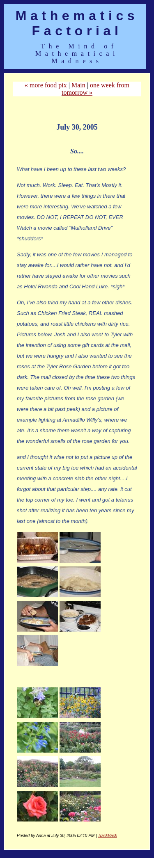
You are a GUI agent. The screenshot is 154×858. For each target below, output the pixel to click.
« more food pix (46, 85)
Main (78, 85)
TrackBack (107, 835)
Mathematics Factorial (77, 23)
